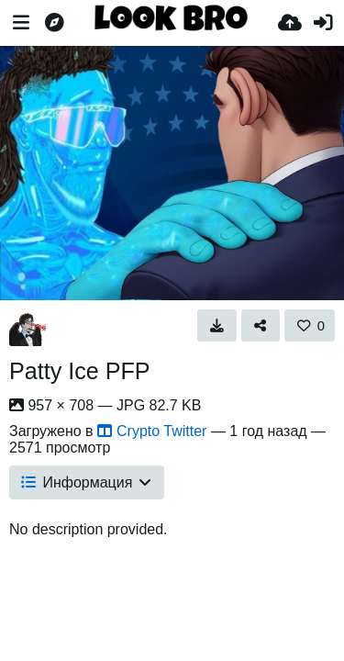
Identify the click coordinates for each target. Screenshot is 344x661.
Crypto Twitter (151, 431)
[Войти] (323, 23)
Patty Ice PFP (79, 371)
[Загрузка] (290, 23)
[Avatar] (27, 327)
